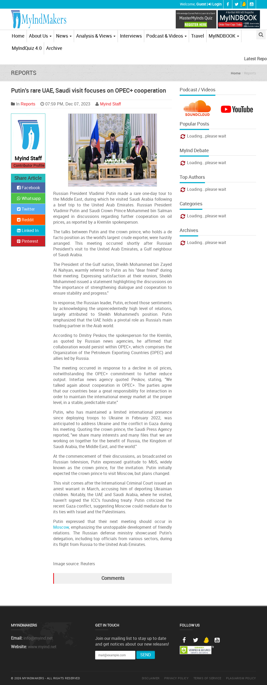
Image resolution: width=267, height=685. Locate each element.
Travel (197, 36)
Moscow (61, 527)
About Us (40, 36)
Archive (54, 48)
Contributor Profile (29, 165)
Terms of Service (207, 678)
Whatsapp (29, 198)
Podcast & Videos (166, 36)
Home (18, 36)
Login (217, 4)
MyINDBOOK (224, 36)
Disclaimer (151, 678)
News (64, 36)
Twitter (26, 209)
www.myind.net (42, 647)
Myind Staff (110, 104)
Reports (28, 104)
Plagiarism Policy (241, 678)
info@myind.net (38, 638)
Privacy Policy (176, 678)
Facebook (28, 187)
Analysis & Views (96, 36)
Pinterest (27, 241)
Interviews (131, 36)
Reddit (25, 220)
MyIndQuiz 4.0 (27, 48)
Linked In (28, 230)
